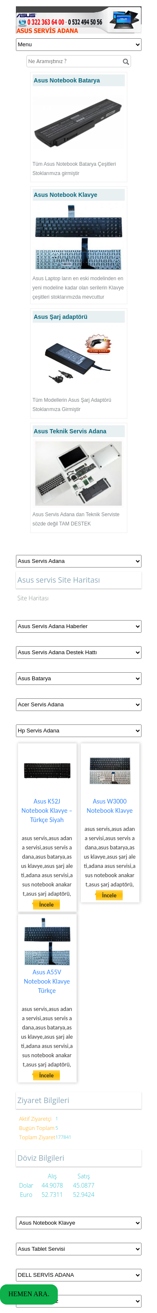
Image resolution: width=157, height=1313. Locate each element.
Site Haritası (33, 598)
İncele (46, 904)
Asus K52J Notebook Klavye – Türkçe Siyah (46, 810)
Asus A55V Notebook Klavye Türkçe (47, 981)
